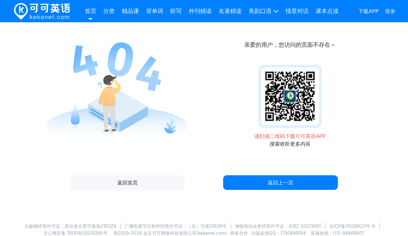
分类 (109, 11)
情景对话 (297, 11)
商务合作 (239, 233)
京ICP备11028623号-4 (352, 226)
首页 (90, 11)
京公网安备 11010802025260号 (75, 233)
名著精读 (230, 11)
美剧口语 (260, 11)
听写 (176, 11)
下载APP (368, 11)
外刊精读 (200, 11)
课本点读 (327, 11)
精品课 (130, 11)
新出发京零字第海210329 (90, 226)
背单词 (154, 11)
